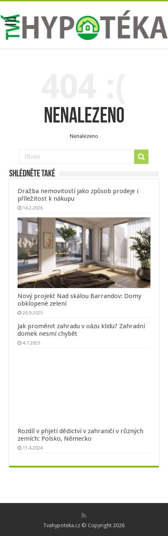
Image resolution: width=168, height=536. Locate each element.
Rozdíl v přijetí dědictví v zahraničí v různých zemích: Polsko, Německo (80, 434)
